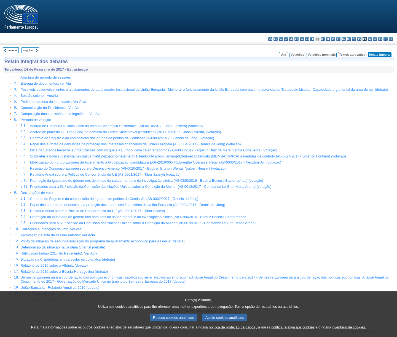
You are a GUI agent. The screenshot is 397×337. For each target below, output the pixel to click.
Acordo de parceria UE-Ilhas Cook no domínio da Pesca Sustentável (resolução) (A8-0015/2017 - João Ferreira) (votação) (125, 132)
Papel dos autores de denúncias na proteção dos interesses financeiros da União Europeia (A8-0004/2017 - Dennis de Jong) (127, 205)
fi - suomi (385, 39)
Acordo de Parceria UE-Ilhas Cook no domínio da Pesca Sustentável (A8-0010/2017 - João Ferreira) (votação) (116, 126)
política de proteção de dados (232, 333)
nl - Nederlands (354, 39)
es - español (275, 39)
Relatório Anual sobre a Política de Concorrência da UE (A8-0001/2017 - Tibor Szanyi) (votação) (105, 174)
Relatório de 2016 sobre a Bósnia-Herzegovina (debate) (64, 271)
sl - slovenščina (380, 39)
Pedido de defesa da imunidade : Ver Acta (53, 102)
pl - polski (359, 39)
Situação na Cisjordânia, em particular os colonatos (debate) (67, 259)
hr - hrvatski (323, 39)
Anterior (13, 50)
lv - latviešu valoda (333, 39)
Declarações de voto (36, 193)
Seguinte (28, 50)
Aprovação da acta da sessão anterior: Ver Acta (57, 235)
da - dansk (286, 39)
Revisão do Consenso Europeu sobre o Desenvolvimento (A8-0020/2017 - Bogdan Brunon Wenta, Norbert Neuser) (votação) (128, 168)
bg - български (270, 39)
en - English (307, 39)
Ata (283, 54)
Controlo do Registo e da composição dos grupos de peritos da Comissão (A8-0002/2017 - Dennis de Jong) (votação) (122, 138)
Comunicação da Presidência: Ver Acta (50, 108)
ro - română (370, 39)
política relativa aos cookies (293, 333)
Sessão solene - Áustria (39, 95)
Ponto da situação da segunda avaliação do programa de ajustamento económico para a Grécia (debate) (102, 241)
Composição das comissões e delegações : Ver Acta (61, 114)
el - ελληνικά (302, 39)
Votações (297, 54)
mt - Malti (349, 39)
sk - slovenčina (375, 39)
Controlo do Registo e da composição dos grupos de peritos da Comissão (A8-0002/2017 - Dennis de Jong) (114, 199)
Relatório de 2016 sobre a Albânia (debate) (54, 265)
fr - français (312, 39)
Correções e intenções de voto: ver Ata (50, 229)
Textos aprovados (352, 54)
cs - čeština (281, 39)
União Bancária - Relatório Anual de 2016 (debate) (60, 287)
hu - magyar (344, 39)
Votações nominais (322, 54)
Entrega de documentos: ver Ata (45, 83)
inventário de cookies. (349, 333)
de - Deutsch (291, 39)
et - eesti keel (296, 39)
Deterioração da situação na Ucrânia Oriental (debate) (62, 247)
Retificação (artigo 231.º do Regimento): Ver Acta (58, 253)
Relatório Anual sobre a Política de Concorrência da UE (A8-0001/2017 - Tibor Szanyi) (97, 211)
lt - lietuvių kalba (338, 39)
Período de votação (35, 120)
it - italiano (328, 39)
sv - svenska (391, 39)
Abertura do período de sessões (45, 77)
